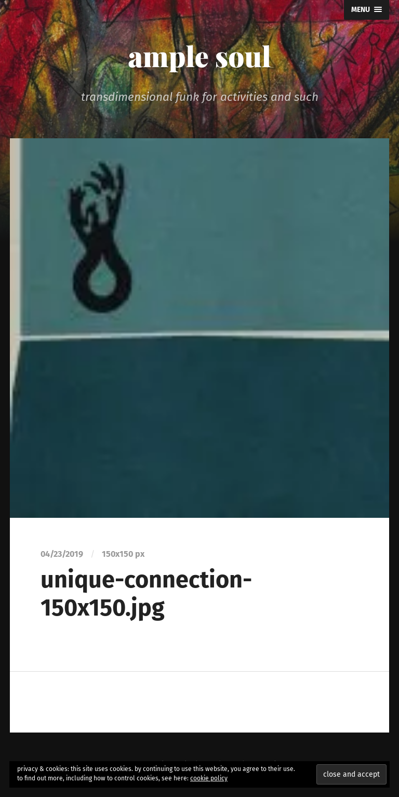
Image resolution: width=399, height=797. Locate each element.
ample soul (199, 55)
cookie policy (209, 778)
